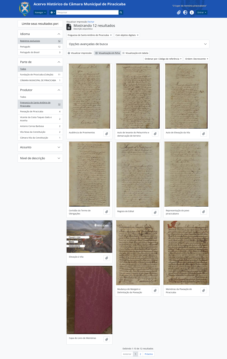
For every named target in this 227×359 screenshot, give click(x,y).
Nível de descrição (32, 158)
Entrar (201, 12)
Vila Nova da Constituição (40, 132)
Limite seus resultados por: (40, 24)
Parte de (26, 62)
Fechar (91, 21)
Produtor (26, 90)
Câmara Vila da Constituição (40, 138)
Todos (23, 68)
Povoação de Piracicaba (40, 112)
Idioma (25, 34)
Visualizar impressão (80, 53)
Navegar (39, 12)
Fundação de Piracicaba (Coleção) (40, 75)
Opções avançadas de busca (88, 44)
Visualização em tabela (135, 53)
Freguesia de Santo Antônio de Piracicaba (40, 104)
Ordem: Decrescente (195, 58)
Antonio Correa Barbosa (40, 127)
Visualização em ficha (107, 53)
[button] (179, 12)
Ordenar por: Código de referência (162, 58)
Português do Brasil (40, 53)
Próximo (149, 354)
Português (40, 47)
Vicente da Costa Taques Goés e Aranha (40, 119)
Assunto (25, 147)
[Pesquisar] (87, 12)
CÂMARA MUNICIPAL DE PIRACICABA (40, 81)
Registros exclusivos (40, 41)
